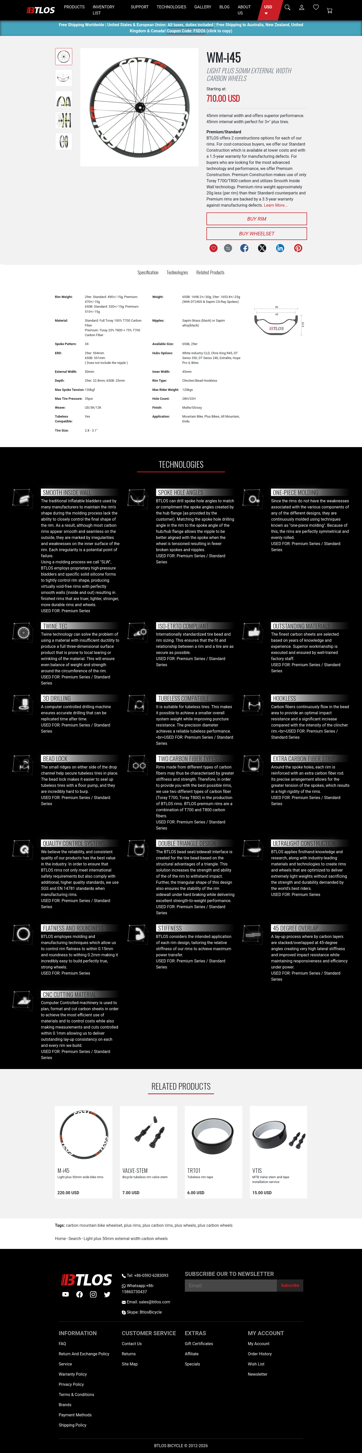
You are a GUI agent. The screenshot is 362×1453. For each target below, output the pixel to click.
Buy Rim (256, 219)
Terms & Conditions (76, 1394)
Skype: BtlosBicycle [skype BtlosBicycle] (142, 1312)
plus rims (132, 1225)
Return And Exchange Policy (84, 1353)
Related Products (210, 272)
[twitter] (107, 1294)
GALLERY (202, 7)
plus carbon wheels (215, 1225)
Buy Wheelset (257, 234)
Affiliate (192, 1353)
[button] (270, 10)
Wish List (256, 1364)
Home (60, 1238)
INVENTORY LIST (104, 10)
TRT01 (193, 1170)
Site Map (130, 1364)
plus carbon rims (158, 1225)
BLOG (224, 7)
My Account (258, 1343)
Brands (65, 1404)
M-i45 (63, 1170)
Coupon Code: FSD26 (186, 31)
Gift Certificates (199, 1343)
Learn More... (276, 205)
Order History (260, 1353)
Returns (129, 1353)
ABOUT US (244, 10)
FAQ (62, 1343)
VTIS (257, 1170)
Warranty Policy (73, 1374)
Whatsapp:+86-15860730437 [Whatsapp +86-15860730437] (138, 1288)
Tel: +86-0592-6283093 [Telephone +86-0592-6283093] (145, 1275)
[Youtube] (65, 1294)
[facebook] (79, 1294)
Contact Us (132, 1343)
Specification (148, 272)
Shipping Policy (72, 1425)
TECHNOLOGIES (171, 7)
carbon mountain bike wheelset (94, 1225)
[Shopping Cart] (330, 10)
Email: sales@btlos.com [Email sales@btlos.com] (146, 1302)
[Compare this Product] (228, 248)
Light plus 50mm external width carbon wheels (126, 1238)
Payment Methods (75, 1415)
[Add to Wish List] (213, 248)
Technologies (177, 272)
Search (74, 1238)
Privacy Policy (71, 1384)
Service (65, 1364)
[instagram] (93, 1294)
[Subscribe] (290, 1285)
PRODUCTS (74, 7)
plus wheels (185, 1225)
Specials (192, 1364)
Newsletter (257, 1374)
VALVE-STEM (135, 1170)
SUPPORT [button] (140, 7)
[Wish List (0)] (316, 7)
